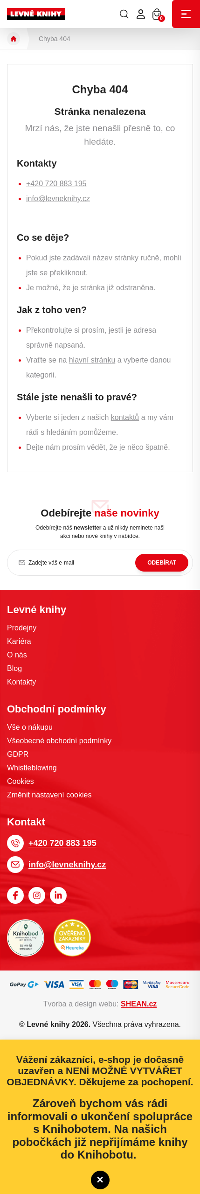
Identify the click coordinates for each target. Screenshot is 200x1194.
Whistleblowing (32, 768)
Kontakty (21, 682)
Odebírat (161, 562)
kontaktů (125, 417)
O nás (17, 655)
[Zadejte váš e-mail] (100, 563)
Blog (14, 668)
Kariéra (19, 641)
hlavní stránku (92, 360)
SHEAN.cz (139, 1004)
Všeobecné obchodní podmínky (59, 741)
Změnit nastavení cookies (49, 795)
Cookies (20, 781)
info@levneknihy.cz (58, 198)
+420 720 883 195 (56, 184)
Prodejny (21, 628)
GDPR (17, 754)
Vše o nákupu (30, 727)
